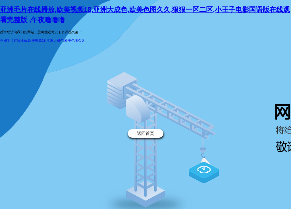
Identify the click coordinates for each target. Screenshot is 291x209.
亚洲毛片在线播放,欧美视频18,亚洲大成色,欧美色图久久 (42, 41)
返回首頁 (145, 133)
